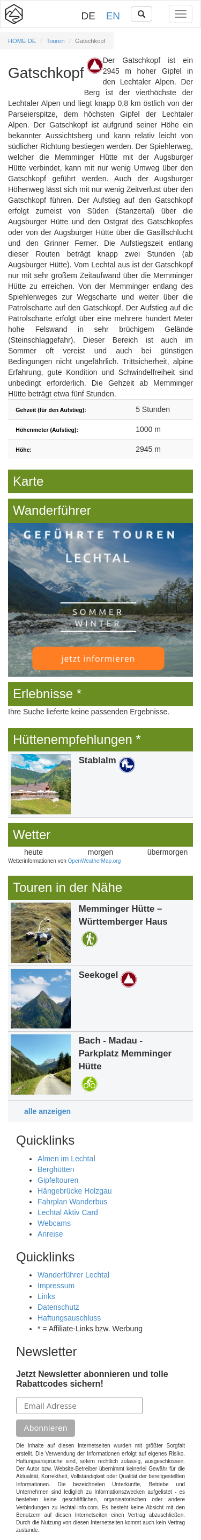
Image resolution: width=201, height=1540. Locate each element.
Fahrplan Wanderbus (72, 1201)
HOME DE (22, 41)
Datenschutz (58, 1307)
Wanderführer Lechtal (73, 1275)
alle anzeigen (47, 1111)
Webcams (54, 1223)
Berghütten (56, 1169)
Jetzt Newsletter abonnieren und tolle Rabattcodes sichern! (92, 1378)
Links (46, 1296)
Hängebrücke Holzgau (75, 1191)
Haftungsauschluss (69, 1318)
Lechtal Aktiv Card (68, 1212)
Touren (56, 41)
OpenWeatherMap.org (94, 861)
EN (113, 16)
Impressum (56, 1285)
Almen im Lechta (65, 1158)
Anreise (50, 1234)
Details (100, 784)
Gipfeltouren (58, 1180)
